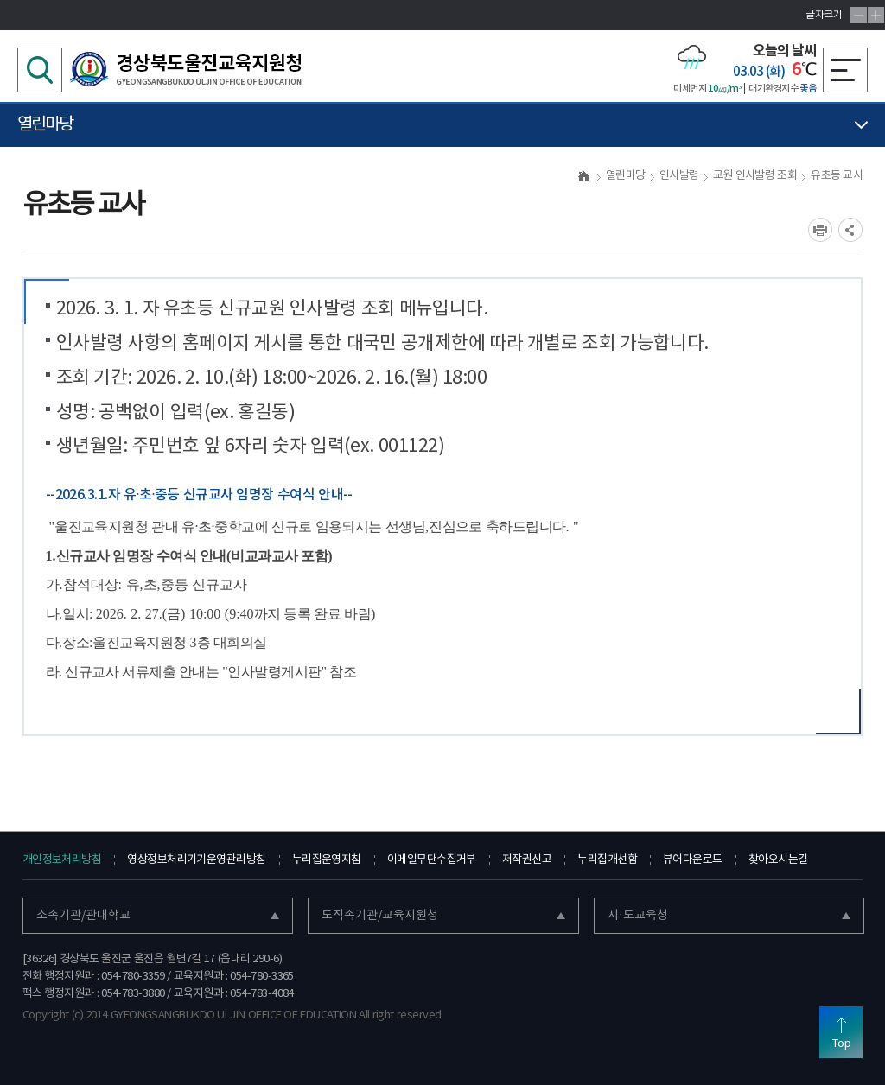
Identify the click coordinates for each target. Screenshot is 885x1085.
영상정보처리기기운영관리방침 (196, 859)
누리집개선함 (607, 859)
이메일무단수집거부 (431, 859)
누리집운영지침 (326, 859)
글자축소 (858, 15)
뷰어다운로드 (693, 859)
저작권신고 (526, 859)
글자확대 (876, 15)
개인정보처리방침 (62, 859)
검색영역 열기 (39, 70)
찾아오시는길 (778, 859)
